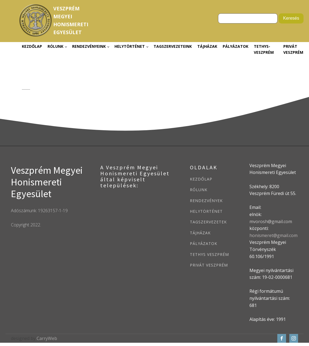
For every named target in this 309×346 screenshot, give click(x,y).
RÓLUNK (198, 190)
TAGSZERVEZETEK (208, 222)
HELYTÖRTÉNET (206, 211)
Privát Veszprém (293, 49)
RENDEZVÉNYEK (206, 201)
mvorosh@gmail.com (270, 221)
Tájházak (207, 46)
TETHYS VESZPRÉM (209, 254)
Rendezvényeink (89, 46)
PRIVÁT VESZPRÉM (209, 265)
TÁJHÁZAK (200, 233)
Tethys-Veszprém (264, 49)
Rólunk (55, 46)
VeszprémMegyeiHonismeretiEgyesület (70, 20)
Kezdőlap (32, 46)
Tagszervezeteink (173, 46)
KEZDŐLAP (201, 179)
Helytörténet (129, 46)
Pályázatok (235, 46)
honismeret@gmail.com (273, 235)
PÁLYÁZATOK (203, 243)
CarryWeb (47, 338)
